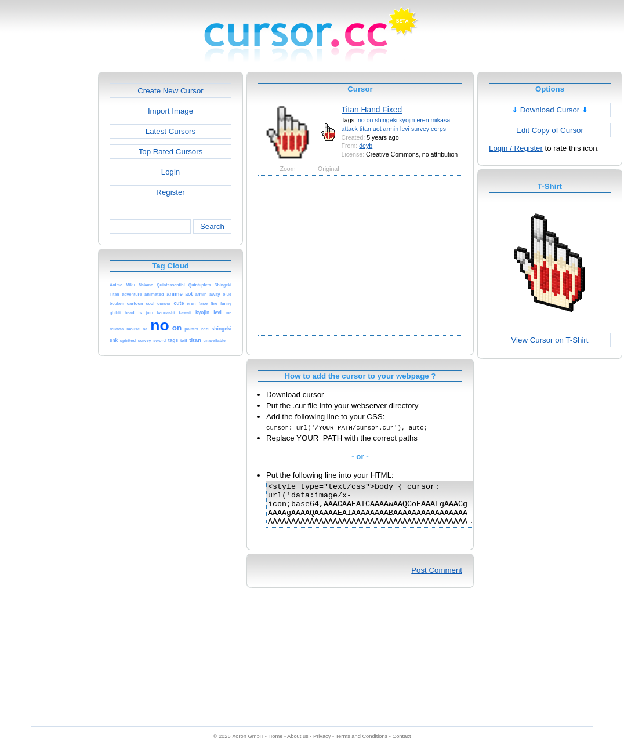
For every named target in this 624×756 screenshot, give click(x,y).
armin (391, 128)
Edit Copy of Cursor (549, 130)
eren (422, 120)
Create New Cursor (170, 90)
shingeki (386, 120)
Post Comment (436, 579)
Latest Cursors (170, 131)
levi (404, 128)
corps (438, 128)
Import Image (170, 111)
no (361, 120)
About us (298, 745)
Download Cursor (549, 110)
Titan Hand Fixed (372, 109)
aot (377, 128)
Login (170, 172)
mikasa (441, 120)
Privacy (322, 745)
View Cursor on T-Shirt (550, 340)
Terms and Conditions (361, 745)
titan (365, 128)
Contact (402, 745)
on (370, 120)
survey (420, 128)
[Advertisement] (48, 246)
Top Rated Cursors (171, 151)
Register (170, 192)
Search (212, 226)
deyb (365, 145)
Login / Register (516, 148)
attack (350, 128)
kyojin (407, 120)
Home (276, 745)
